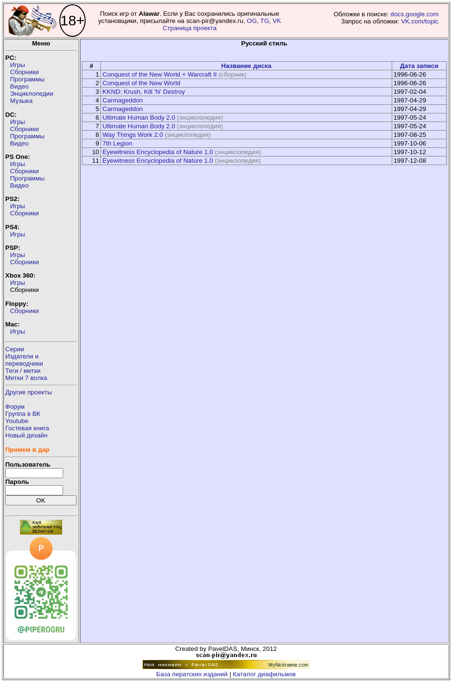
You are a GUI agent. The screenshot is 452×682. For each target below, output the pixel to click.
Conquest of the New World (141, 83)
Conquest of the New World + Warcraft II (159, 74)
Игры (17, 64)
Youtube (16, 421)
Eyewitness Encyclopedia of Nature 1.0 (157, 152)
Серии (14, 349)
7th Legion (117, 143)
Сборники (24, 72)
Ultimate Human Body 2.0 (138, 117)
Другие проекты (28, 392)
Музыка (21, 100)
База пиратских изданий (192, 674)
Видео (19, 86)
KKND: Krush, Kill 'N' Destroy (143, 91)
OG (252, 20)
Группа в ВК (22, 413)
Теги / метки (23, 370)
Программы (27, 79)
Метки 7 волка (26, 377)
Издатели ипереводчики (24, 360)
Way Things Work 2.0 (132, 134)
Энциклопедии (31, 93)
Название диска (246, 65)
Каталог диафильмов (264, 674)
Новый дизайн (26, 435)
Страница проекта (190, 28)
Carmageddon (122, 100)
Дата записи (419, 65)
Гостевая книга (27, 428)
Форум (15, 406)
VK (277, 20)
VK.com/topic (420, 21)
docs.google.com (414, 14)
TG (264, 20)
